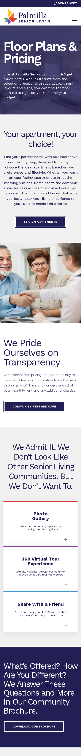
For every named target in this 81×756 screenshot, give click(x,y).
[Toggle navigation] (75, 18)
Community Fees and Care (34, 406)
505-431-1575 (66, 3)
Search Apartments (40, 221)
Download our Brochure (34, 726)
